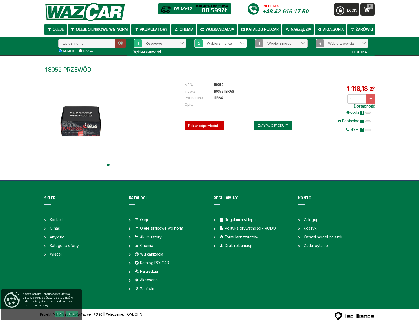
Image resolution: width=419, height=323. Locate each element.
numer (68, 51)
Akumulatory (151, 29)
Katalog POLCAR (259, 29)
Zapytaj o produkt (273, 125)
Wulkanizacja (217, 29)
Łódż (358, 112)
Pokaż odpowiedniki (204, 126)
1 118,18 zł (361, 89)
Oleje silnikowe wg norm (99, 29)
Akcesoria (330, 29)
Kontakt (56, 219)
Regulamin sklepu (237, 219)
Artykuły (57, 237)
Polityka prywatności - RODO (247, 228)
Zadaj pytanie (316, 245)
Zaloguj (310, 219)
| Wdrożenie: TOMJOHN (123, 314)
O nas (55, 228)
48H (358, 129)
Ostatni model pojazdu (323, 237)
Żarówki (361, 29)
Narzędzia (298, 29)
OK (120, 43)
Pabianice (354, 121)
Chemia (183, 29)
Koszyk (310, 228)
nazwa (89, 51)
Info (71, 314)
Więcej (56, 254)
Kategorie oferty (64, 245)
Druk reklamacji (235, 245)
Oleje (55, 29)
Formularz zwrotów (238, 237)
